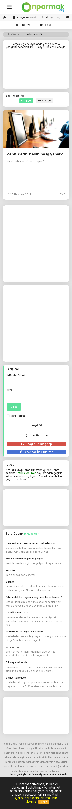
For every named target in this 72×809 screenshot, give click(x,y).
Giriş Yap (23, 25)
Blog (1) (26, 100)
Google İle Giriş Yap (36, 444)
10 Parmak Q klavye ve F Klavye (24, 631)
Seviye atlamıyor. (16, 677)
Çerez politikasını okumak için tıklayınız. (36, 799)
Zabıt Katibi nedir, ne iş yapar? (35, 154)
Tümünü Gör (31, 533)
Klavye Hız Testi (24, 17)
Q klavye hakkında (16, 662)
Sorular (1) (44, 100)
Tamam (43, 802)
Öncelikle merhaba (17, 612)
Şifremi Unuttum (37, 435)
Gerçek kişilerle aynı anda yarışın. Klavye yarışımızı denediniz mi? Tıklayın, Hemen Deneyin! (36, 45)
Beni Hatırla (16, 415)
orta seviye (12, 647)
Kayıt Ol (48, 25)
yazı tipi (10, 570)
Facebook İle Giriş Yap (36, 452)
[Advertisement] (36, 70)
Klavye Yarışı (51, 17)
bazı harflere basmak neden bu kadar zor (30, 543)
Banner (10, 582)
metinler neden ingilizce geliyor (24, 558)
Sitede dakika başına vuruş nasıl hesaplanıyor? (34, 597)
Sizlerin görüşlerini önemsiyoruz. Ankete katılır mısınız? (37, 775)
